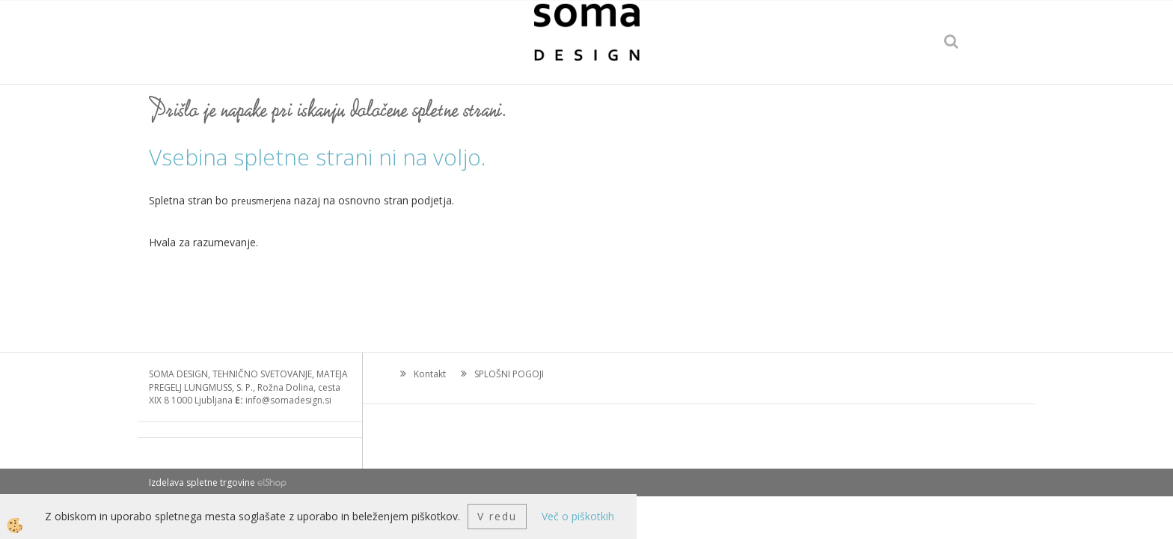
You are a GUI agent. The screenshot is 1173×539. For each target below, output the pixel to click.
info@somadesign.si (288, 400)
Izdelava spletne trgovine (202, 482)
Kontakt (430, 374)
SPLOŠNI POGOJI (509, 374)
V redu (497, 516)
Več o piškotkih (578, 516)
